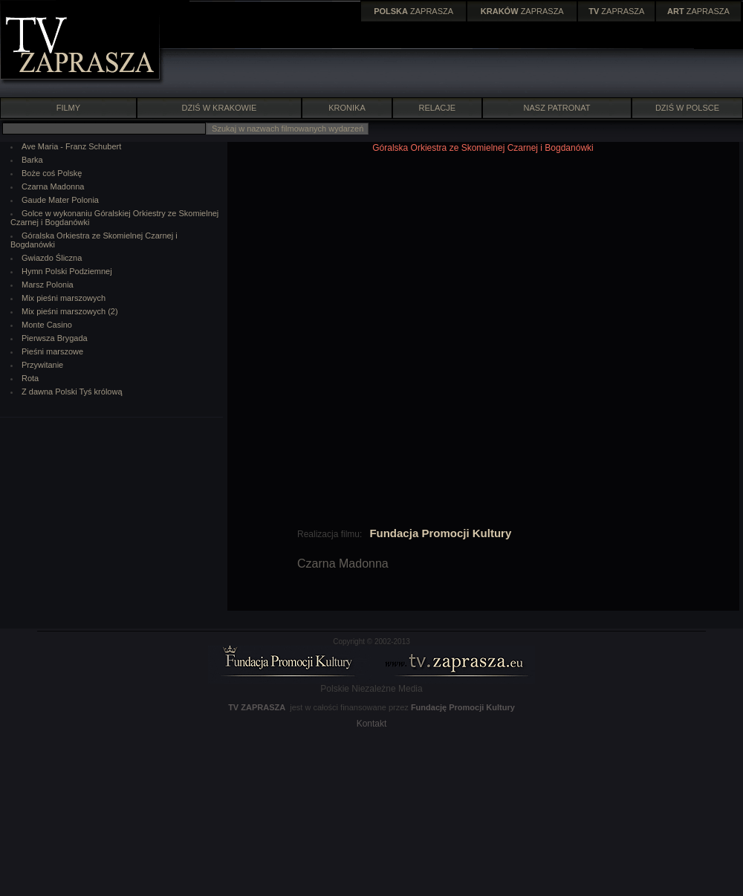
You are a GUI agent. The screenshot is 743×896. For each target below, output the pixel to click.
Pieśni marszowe (52, 351)
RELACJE (437, 107)
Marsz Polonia (48, 284)
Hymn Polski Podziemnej (67, 271)
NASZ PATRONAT (557, 107)
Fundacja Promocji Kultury (440, 533)
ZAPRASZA (413, 11)
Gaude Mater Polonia (60, 199)
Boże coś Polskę (52, 173)
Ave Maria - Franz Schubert (71, 146)
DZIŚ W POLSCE (687, 107)
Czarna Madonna (53, 186)
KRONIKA (347, 107)
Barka (32, 159)
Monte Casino (47, 324)
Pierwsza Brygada (55, 338)
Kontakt (372, 723)
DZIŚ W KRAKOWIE (219, 107)
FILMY (68, 107)
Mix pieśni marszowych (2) (70, 311)
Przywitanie (42, 364)
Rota (30, 378)
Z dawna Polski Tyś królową (72, 391)
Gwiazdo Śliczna (52, 257)
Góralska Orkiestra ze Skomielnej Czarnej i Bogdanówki (482, 148)
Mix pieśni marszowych (64, 297)
